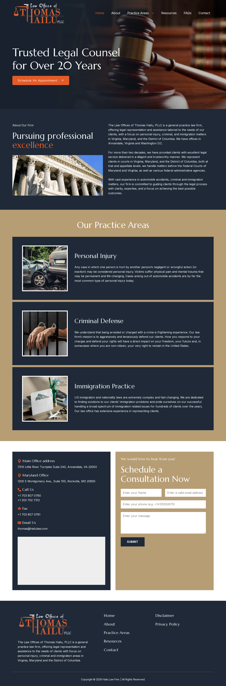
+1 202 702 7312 (29, 500)
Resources (112, 641)
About (109, 624)
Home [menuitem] (99, 13)
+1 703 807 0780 (29, 495)
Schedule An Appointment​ (41, 80)
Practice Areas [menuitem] (138, 13)
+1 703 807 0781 (29, 514)
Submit (132, 541)
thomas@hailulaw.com (32, 528)
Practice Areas (116, 632)
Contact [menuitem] (204, 13)
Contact (111, 649)
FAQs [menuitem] (187, 13)
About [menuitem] (115, 13)
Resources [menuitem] (169, 13)
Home (109, 615)
